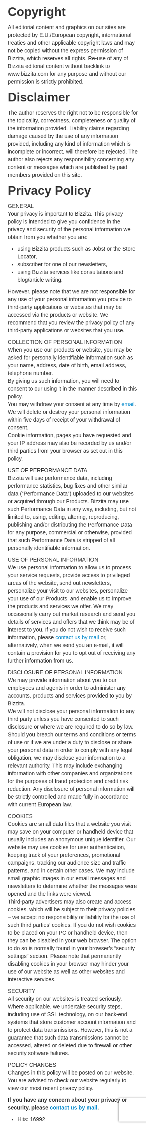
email (127, 404)
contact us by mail (77, 637)
